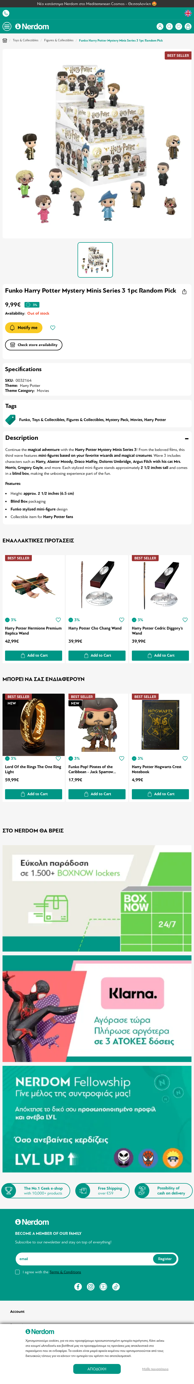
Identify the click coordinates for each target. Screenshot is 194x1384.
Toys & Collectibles (25, 40)
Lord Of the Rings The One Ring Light (33, 768)
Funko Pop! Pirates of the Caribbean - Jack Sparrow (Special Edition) (91, 768)
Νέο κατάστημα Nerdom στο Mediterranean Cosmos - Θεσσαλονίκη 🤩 (97, 4)
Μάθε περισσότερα (155, 1369)
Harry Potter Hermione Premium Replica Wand (25, 630)
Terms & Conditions (65, 1268)
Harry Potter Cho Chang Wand (95, 627)
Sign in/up (18, 1321)
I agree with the (52, 1268)
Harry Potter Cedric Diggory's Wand (158, 630)
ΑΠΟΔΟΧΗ (96, 1369)
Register (165, 1255)
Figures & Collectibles (59, 40)
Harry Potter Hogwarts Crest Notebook (157, 768)
